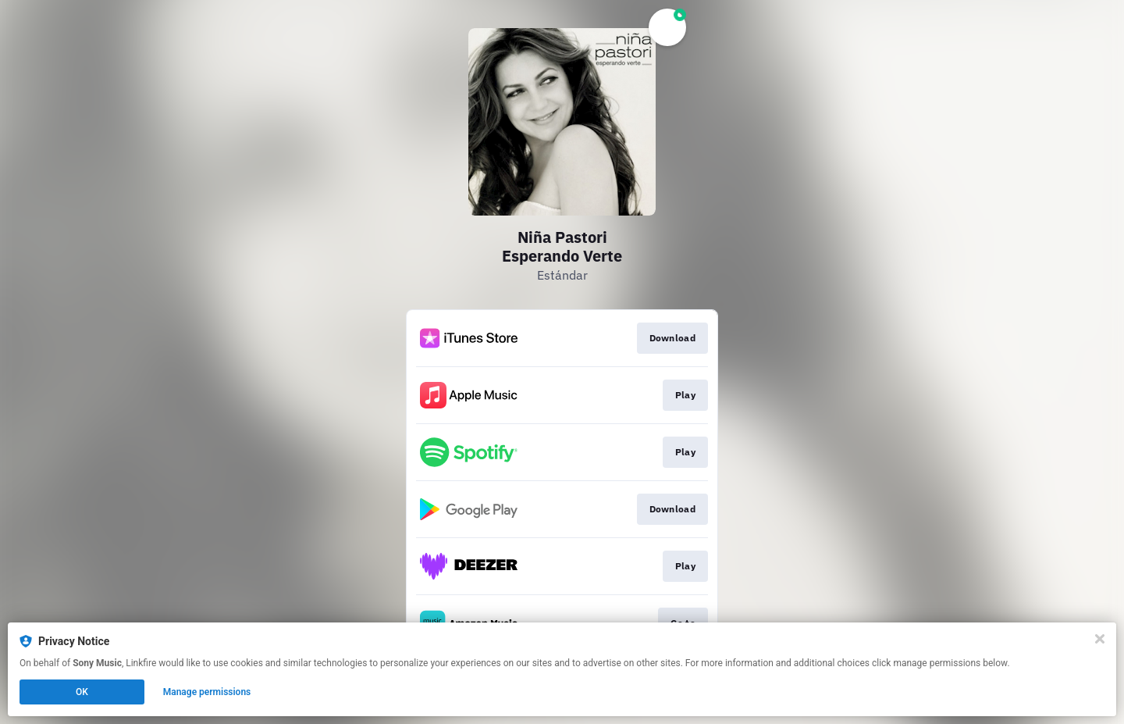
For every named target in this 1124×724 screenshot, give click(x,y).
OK (82, 692)
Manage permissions (207, 692)
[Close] (1099, 638)
